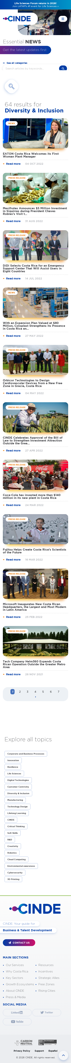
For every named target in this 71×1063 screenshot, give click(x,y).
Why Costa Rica (17, 971)
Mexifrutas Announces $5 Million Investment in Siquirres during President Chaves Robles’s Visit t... (35, 211)
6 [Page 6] (51, 691)
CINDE (10, 820)
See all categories (17, 63)
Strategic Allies (48, 978)
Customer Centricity (18, 787)
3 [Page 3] (27, 691)
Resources (46, 965)
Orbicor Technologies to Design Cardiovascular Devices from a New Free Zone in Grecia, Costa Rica (32, 383)
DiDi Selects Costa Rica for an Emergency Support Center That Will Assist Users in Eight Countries (33, 268)
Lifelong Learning (16, 813)
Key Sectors (14, 978)
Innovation (13, 760)
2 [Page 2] (20, 691)
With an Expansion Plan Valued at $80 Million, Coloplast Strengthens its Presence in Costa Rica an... (34, 325)
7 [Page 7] (58, 691)
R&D (9, 839)
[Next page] (35, 696)
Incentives (45, 971)
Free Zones (46, 984)
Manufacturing (15, 800)
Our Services (15, 965)
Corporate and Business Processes (25, 754)
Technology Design (17, 806)
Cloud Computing (16, 859)
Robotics (12, 853)
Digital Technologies (18, 780)
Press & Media (16, 997)
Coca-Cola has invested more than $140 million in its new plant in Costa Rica (32, 496)
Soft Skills (12, 833)
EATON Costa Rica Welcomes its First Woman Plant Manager (31, 155)
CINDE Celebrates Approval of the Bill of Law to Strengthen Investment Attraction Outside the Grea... (32, 440)
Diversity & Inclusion (18, 793)
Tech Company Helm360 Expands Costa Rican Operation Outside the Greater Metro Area (34, 664)
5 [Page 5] (43, 691)
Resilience (12, 767)
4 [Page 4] (35, 691)
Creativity (12, 846)
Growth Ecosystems (20, 984)
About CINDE (15, 990)
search (63, 68)
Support (39, 1051)
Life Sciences (14, 773)
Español (53, 1051)
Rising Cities (46, 990)
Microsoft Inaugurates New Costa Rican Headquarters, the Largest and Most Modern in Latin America (34, 606)
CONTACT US (19, 942)
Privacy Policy (22, 1051)
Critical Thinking (16, 826)
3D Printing (13, 879)
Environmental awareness (21, 866)
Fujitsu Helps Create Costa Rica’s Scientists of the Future (34, 551)
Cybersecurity (15, 872)
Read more (13, 163)
